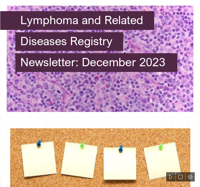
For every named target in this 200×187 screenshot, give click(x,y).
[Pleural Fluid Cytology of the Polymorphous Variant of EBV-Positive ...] (100, 56)
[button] (171, 177)
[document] (100, 93)
